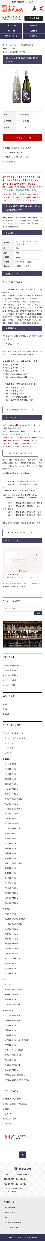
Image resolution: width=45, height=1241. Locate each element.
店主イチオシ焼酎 (9, 680)
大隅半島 (13, 45)
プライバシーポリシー (11, 1227)
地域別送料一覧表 (9, 1118)
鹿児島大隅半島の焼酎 (18, 52)
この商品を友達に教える (13, 152)
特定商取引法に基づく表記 (13, 1222)
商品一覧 (33, 25)
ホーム (5, 45)
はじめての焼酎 (9, 685)
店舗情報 (33, 30)
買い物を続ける (9, 161)
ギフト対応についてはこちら (20, 532)
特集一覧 (11, 30)
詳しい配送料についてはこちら (20, 409)
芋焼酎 (12, 48)
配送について (9, 1217)
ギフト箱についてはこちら (20, 453)
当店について (11, 25)
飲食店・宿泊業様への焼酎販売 (15, 1104)
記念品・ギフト (11, 36)
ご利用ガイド (33, 36)
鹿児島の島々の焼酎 (10, 670)
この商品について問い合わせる (15, 157)
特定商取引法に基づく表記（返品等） (18, 148)
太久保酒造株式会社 (26, 45)
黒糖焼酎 (6, 714)
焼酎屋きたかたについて (12, 1099)
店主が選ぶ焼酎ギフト (11, 675)
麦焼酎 (5, 709)
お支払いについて (10, 1212)
